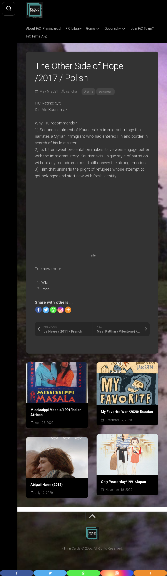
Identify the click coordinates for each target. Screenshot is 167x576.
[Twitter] (46, 310)
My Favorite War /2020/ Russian (127, 412)
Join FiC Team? (142, 28)
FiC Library (73, 28)
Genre (90, 28)
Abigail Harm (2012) (46, 485)
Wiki (45, 282)
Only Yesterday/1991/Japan (123, 482)
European (107, 91)
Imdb (46, 288)
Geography (113, 28)
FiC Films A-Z (36, 36)
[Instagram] (60, 310)
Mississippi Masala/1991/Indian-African (56, 412)
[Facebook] (38, 310)
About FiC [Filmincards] (43, 28)
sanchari (72, 91)
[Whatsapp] (53, 310)
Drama (89, 91)
